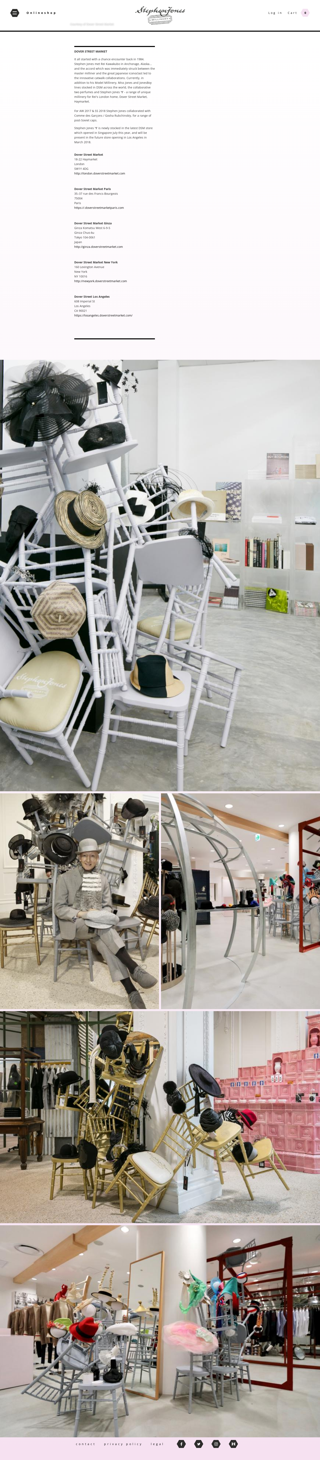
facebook (181, 1444)
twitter (198, 1444)
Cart (293, 13)
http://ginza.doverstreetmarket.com (98, 247)
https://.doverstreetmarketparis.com (99, 208)
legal (157, 1444)
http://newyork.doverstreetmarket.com (100, 281)
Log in (275, 13)
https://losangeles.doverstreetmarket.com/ (103, 315)
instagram (216, 1444)
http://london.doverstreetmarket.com (99, 173)
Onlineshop (42, 13)
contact (86, 1444)
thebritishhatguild (233, 1444)
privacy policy (123, 1444)
